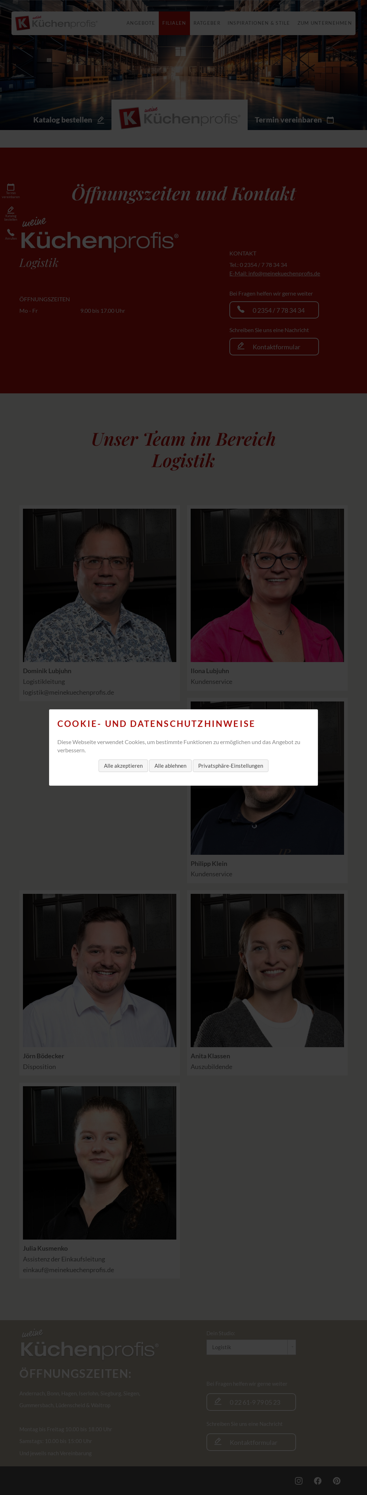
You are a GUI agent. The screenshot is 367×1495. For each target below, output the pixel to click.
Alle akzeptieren (123, 765)
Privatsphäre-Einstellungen (230, 765)
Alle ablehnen (170, 765)
